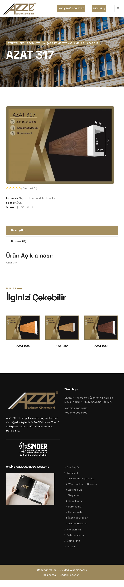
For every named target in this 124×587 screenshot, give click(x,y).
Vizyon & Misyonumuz (81, 481)
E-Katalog (99, 8)
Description (18, 232)
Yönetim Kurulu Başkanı (82, 486)
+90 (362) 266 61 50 (71, 8)
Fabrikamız (75, 509)
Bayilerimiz (74, 498)
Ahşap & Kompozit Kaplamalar (36, 199)
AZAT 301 (62, 348)
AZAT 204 (23, 348)
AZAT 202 (101, 348)
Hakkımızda (75, 514)
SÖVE (18, 204)
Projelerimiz (74, 532)
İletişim (71, 549)
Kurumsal (72, 475)
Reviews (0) (18, 243)
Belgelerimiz (75, 503)
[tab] (62, 232)
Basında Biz (75, 492)
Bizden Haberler (77, 526)
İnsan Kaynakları (78, 520)
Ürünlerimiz (73, 543)
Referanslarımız (76, 537)
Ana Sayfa (73, 470)
